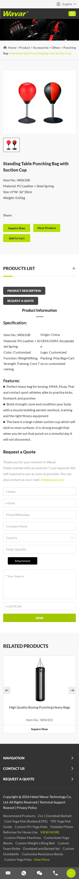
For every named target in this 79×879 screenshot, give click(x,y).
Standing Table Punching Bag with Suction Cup (41, 53)
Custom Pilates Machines (23, 838)
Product (24, 47)
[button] (7, 690)
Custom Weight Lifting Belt (35, 843)
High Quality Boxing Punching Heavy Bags (39, 707)
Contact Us (14, 768)
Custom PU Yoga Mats (31, 827)
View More (49, 832)
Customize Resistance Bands (42, 854)
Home (12, 47)
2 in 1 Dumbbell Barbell (54, 816)
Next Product (46, 228)
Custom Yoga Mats (18, 859)
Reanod (8, 808)
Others (55, 47)
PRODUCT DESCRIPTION (24, 290)
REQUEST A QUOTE (20, 301)
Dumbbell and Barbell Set (41, 848)
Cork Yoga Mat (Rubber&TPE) (26, 821)
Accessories (40, 47)
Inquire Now (39, 729)
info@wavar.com (52, 480)
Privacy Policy (27, 808)
